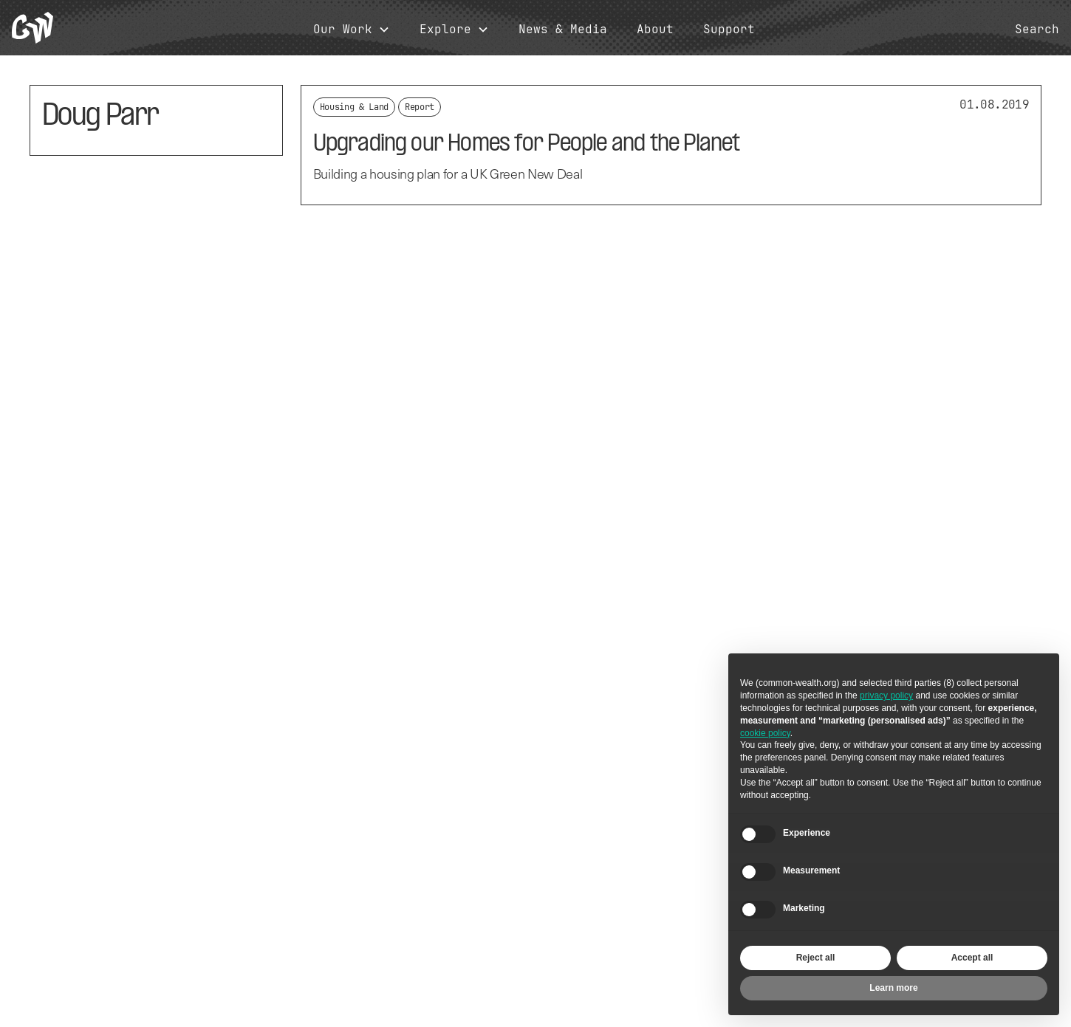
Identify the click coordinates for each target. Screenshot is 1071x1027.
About (655, 29)
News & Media (563, 29)
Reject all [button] (815, 957)
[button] (351, 30)
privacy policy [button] (886, 695)
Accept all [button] (972, 957)
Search (1037, 29)
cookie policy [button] (765, 733)
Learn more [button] (893, 988)
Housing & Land (354, 107)
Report (419, 107)
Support (729, 29)
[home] (32, 28)
